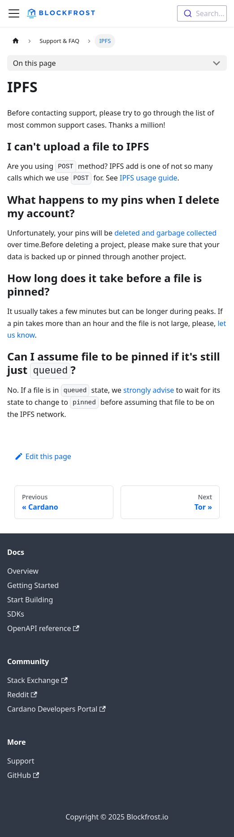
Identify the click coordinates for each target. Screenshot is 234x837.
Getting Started (33, 585)
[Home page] (15, 41)
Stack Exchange (37, 680)
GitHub (23, 775)
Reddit (22, 695)
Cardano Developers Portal (56, 709)
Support (20, 761)
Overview (23, 571)
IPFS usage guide (149, 178)
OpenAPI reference (43, 628)
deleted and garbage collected (165, 233)
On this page (34, 63)
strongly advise (148, 390)
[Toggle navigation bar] (14, 13)
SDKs (15, 614)
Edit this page (42, 456)
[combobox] (202, 13)
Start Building (30, 600)
